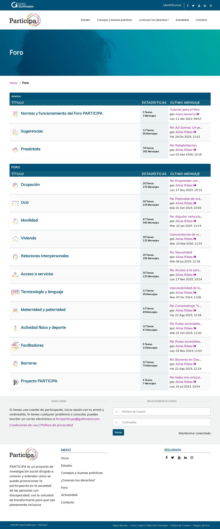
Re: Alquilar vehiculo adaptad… (193, 216)
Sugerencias (32, 131)
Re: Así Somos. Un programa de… (194, 127)
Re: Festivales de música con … (192, 199)
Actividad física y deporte (43, 327)
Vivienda (28, 238)
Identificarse (172, 5)
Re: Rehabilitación (183, 145)
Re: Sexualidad (181, 252)
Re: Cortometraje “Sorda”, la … (192, 306)
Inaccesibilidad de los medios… (192, 288)
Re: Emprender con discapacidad (194, 181)
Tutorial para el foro (185, 109)
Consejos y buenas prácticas (114, 20)
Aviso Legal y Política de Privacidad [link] (149, 525)
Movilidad (29, 220)
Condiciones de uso (24, 425)
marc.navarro (185, 114)
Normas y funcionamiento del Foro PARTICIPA (62, 113)
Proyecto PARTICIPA (39, 380)
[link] (187, 5)
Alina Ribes (184, 132)
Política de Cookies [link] (181, 525)
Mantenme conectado (193, 433)
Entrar (118, 432)
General (16, 96)
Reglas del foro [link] (202, 525)
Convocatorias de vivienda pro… (193, 234)
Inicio (13, 83)
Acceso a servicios (37, 273)
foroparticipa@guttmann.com (78, 419)
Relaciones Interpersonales (45, 255)
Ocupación (30, 184)
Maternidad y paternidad (43, 309)
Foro (64, 488)
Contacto (201, 20)
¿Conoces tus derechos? (154, 20)
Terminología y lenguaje (42, 291)
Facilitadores (32, 345)
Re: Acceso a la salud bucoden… (193, 270)
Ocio (25, 202)
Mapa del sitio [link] (120, 525)
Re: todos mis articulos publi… (191, 377)
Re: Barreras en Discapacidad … (193, 359)
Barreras (29, 363)
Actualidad (182, 20)
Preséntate (30, 148)
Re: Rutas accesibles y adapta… (193, 324)
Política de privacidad (56, 425)
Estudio (85, 20)
